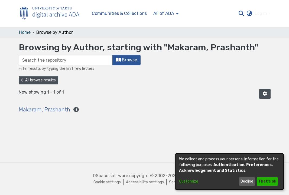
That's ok (267, 181)
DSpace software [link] (110, 175)
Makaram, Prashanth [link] (44, 109)
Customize (188, 181)
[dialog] (229, 172)
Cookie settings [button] (107, 182)
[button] (241, 13)
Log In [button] (261, 13)
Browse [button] (126, 59)
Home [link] (25, 32)
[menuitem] (165, 13)
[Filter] (66, 60)
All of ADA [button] (163, 13)
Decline (247, 181)
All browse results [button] (38, 80)
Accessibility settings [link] (145, 182)
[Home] (52, 13)
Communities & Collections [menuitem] (119, 13)
